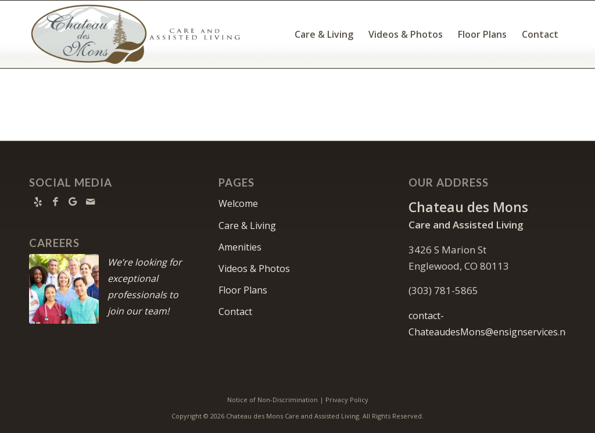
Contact (235, 311)
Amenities (239, 247)
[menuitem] (324, 34)
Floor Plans (242, 290)
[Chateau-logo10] (135, 34)
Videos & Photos (254, 268)
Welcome (238, 203)
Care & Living (247, 225)
